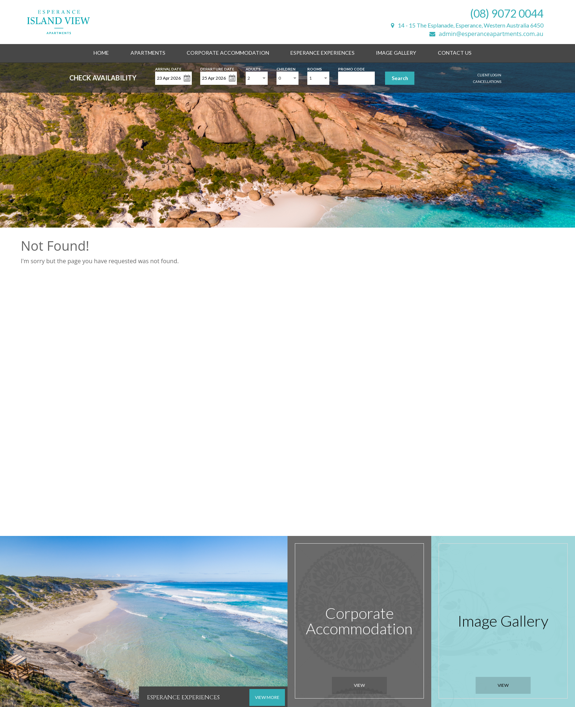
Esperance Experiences (322, 53)
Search (400, 78)
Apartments (148, 53)
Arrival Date (168, 68)
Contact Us (455, 53)
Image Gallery (396, 53)
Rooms (314, 68)
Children (286, 68)
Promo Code (351, 68)
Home (101, 53)
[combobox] (257, 78)
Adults (253, 68)
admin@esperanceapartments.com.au (486, 34)
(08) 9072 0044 (506, 13)
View (359, 685)
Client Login (489, 75)
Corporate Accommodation (228, 53)
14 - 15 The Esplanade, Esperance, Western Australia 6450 (467, 25)
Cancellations (487, 81)
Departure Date (217, 68)
